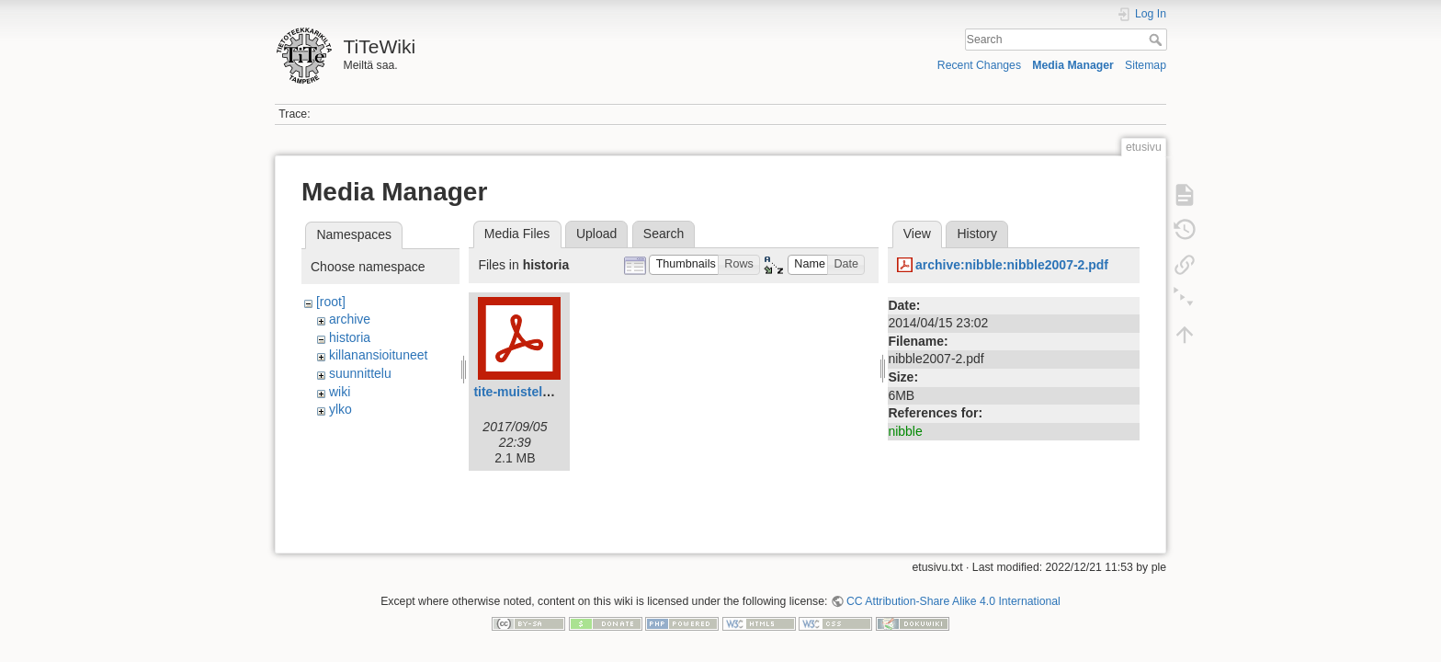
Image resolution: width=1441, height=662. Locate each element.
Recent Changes (979, 65)
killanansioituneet (378, 355)
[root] (331, 301)
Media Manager (1073, 65)
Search (1157, 39)
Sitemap (1145, 65)
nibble (905, 431)
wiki (339, 391)
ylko (340, 409)
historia (349, 337)
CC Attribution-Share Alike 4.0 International (953, 594)
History (977, 233)
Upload (596, 233)
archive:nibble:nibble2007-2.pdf (1011, 264)
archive (349, 319)
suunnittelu (360, 373)
